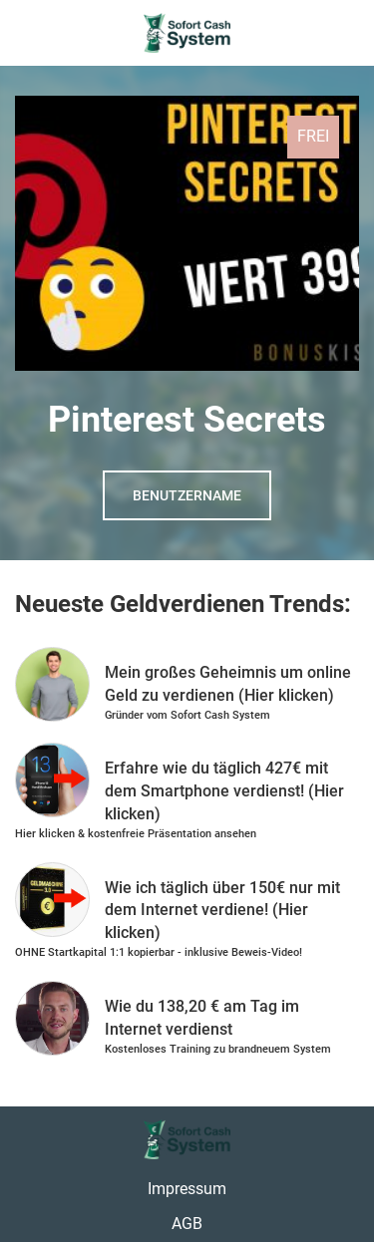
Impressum (187, 1188)
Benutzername (187, 495)
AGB (187, 1223)
